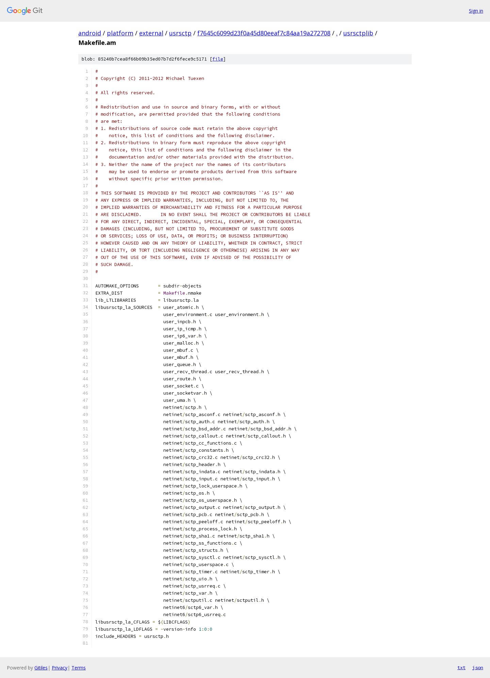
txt (461, 667)
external (151, 33)
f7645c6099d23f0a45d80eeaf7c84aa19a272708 (263, 33)
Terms (78, 667)
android (89, 33)
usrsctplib (358, 33)
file (217, 59)
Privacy (59, 667)
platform (120, 33)
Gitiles (41, 667)
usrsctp (180, 33)
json (477, 667)
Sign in (476, 10)
